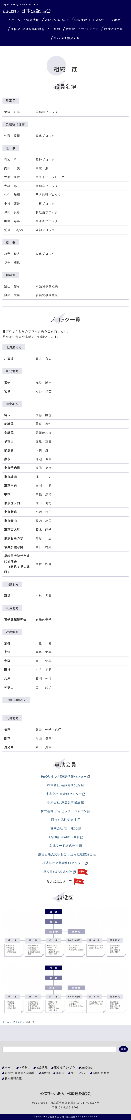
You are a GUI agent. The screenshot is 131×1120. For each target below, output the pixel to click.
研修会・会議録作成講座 (28, 29)
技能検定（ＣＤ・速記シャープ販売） (98, 20)
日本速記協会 (26, 10)
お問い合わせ (113, 29)
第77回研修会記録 (67, 38)
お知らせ (24, 1067)
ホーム (15, 20)
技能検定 (87, 1067)
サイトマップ (89, 29)
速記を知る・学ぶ (56, 20)
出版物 (55, 29)
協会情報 (32, 20)
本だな (70, 29)
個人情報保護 (13, 1078)
